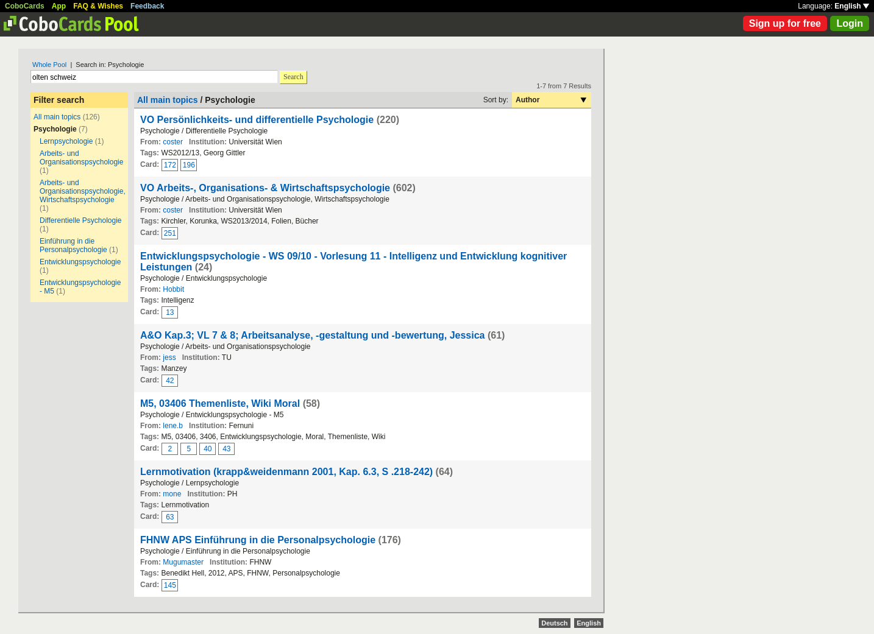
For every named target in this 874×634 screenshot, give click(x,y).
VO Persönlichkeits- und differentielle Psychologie (257, 119)
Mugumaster (183, 562)
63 (170, 517)
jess (169, 357)
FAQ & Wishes (98, 6)
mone (172, 494)
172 (170, 165)
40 (207, 449)
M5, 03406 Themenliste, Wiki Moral (220, 403)
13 (170, 312)
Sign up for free (785, 23)
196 (189, 165)
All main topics (57, 117)
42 (170, 380)
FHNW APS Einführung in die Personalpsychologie (257, 540)
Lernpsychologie (66, 141)
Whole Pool (49, 64)
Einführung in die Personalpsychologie (73, 245)
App (59, 6)
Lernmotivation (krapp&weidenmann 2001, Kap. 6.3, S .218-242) (286, 472)
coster (173, 142)
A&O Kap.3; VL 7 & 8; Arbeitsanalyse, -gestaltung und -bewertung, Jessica (312, 335)
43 (226, 449)
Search (293, 76)
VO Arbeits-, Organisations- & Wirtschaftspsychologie (265, 188)
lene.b (173, 425)
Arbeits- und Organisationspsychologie (81, 157)
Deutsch (554, 623)
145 (170, 585)
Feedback (147, 6)
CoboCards (24, 6)
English (851, 6)
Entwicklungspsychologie (80, 262)
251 (170, 233)
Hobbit (173, 289)
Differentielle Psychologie (81, 220)
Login (849, 23)
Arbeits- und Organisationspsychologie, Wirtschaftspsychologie (83, 191)
